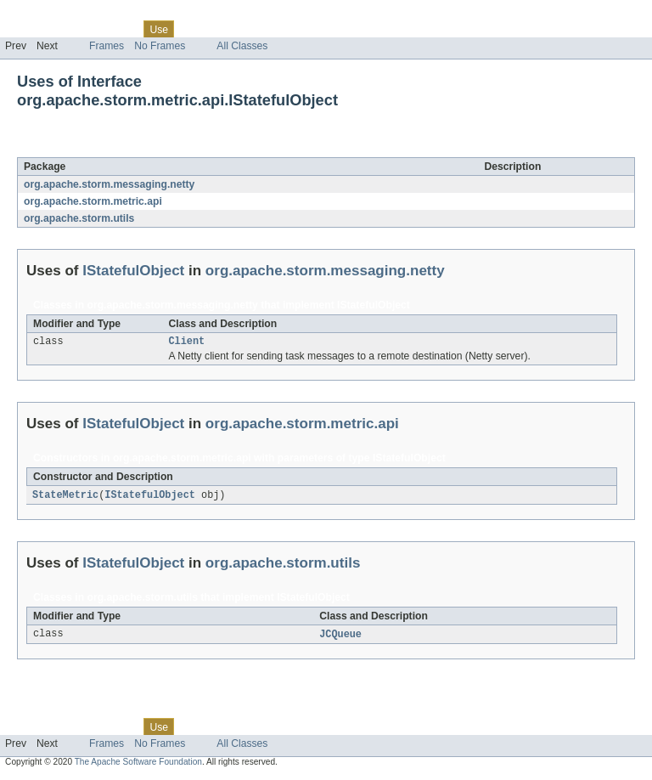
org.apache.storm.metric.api (93, 201)
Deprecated (241, 29)
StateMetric (65, 497)
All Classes (241, 46)
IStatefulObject (152, 148)
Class (121, 29)
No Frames (159, 46)
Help (323, 29)
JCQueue (340, 637)
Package (78, 29)
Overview (26, 29)
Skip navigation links (46, 14)
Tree (194, 29)
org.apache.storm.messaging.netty (109, 184)
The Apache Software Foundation (138, 765)
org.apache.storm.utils (79, 218)
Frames (106, 46)
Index (290, 29)
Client (187, 342)
